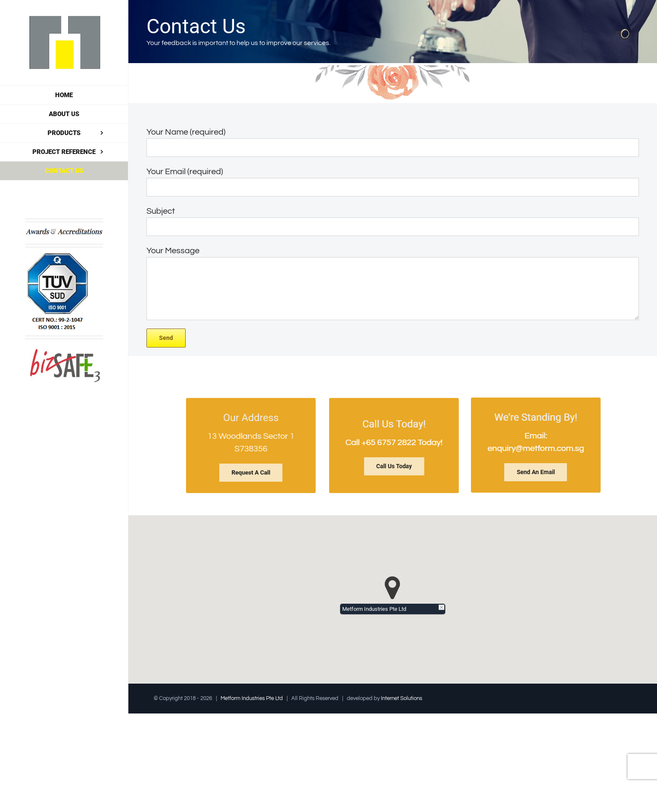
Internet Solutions (401, 698)
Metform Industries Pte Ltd (252, 698)
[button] (392, 587)
